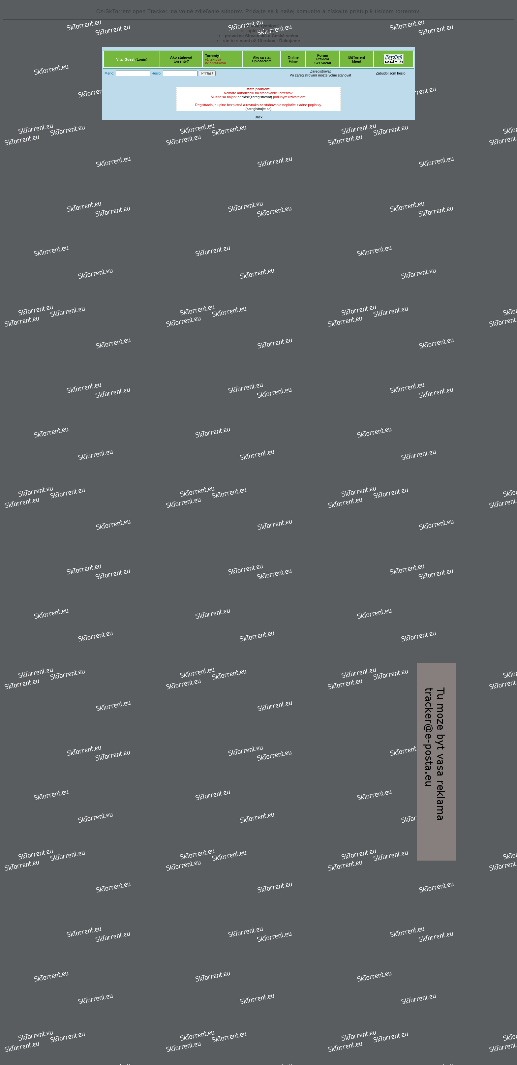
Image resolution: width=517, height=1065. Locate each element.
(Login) (141, 59)
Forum (322, 55)
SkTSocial (322, 63)
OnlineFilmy (293, 59)
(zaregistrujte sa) (258, 109)
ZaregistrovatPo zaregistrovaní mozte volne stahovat (320, 73)
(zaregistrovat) (261, 97)
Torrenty (212, 56)
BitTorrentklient (356, 59)
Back (258, 117)
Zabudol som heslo (391, 73)
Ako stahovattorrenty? (181, 59)
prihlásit (243, 97)
